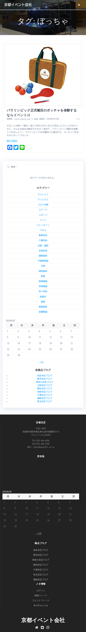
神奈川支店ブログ (44, 382)
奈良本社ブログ (44, 376)
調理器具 (43, 307)
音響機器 (43, 312)
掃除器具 (43, 271)
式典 (43, 266)
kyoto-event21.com (22, 119)
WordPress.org (41, 605)
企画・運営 (43, 246)
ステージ (43, 210)
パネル (43, 230)
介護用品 (43, 240)
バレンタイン (43, 225)
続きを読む (12, 141)
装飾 (43, 302)
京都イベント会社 (18, 4)
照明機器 (43, 286)
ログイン (41, 591)
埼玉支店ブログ (44, 401)
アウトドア (43, 195)
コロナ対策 (43, 205)
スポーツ (43, 215)
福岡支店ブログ (44, 398)
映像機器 (43, 281)
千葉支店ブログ (44, 395)
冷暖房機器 (43, 261)
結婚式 (43, 297)
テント (43, 220)
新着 (36, 119)
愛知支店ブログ (44, 388)
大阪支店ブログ (44, 385)
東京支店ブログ (44, 379)
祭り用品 (43, 291)
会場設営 (43, 251)
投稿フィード (40, 595)
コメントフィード (40, 600)
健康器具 (43, 256)
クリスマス (43, 200)
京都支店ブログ (44, 392)
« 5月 (41, 362)
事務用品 (43, 235)
